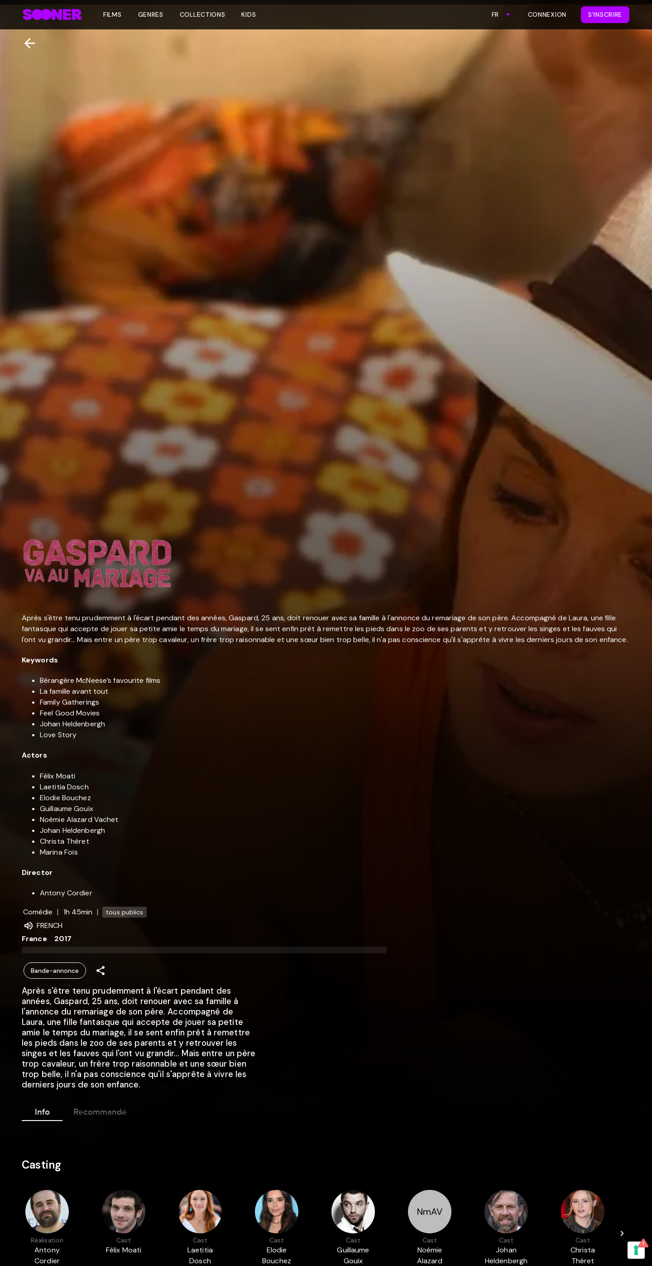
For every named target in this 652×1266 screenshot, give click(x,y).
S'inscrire (605, 14)
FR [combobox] (495, 14)
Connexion (547, 14)
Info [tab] (42, 1110)
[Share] (100, 971)
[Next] (622, 1233)
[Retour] (26, 43)
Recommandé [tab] (100, 1110)
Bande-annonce (55, 971)
